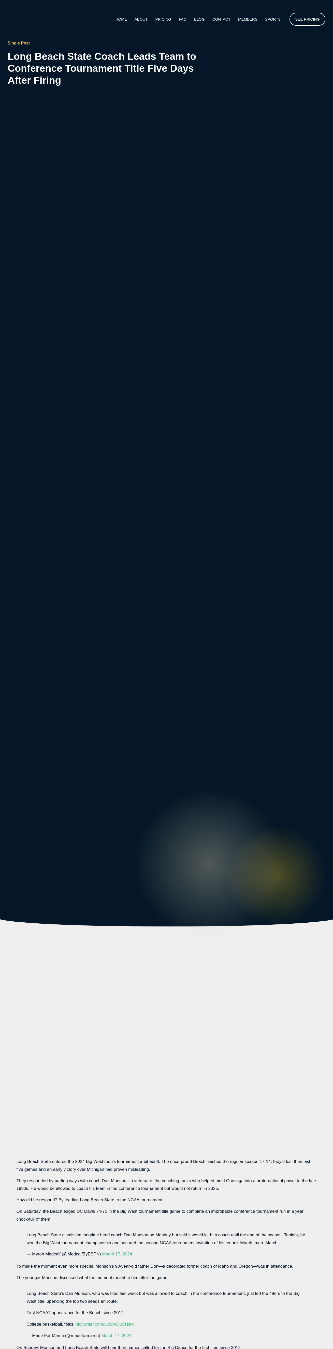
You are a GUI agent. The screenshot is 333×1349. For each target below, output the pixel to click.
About (141, 19)
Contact (221, 19)
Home (121, 19)
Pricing (163, 19)
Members (247, 19)
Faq (182, 19)
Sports (273, 19)
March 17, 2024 (117, 1254)
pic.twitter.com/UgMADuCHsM (105, 1324)
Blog (199, 19)
